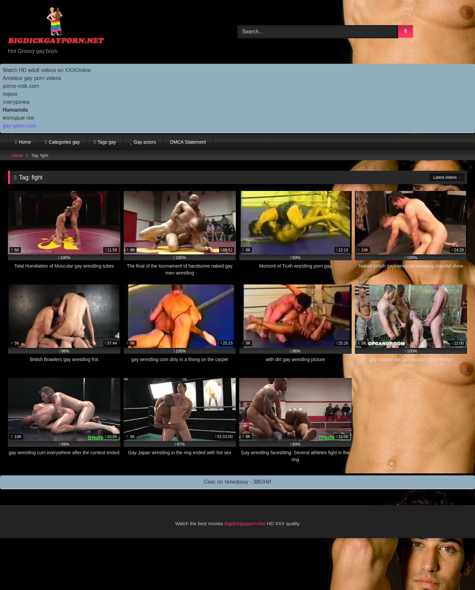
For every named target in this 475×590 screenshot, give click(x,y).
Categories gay (64, 142)
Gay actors (145, 142)
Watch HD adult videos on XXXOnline (47, 70)
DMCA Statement (188, 142)
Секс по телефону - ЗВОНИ (237, 482)
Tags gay (107, 142)
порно (10, 94)
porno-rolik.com (21, 86)
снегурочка (16, 102)
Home (25, 142)
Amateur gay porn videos (32, 78)
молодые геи (18, 118)
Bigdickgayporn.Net (246, 523)
